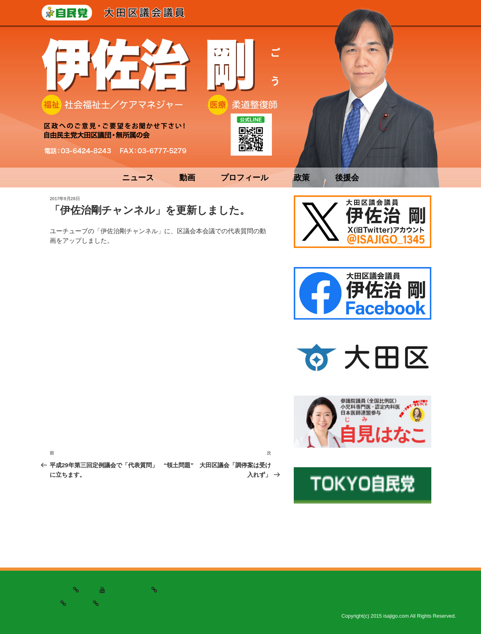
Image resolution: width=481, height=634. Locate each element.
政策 (302, 177)
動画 (187, 177)
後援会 (347, 177)
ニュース (138, 177)
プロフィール (244, 177)
